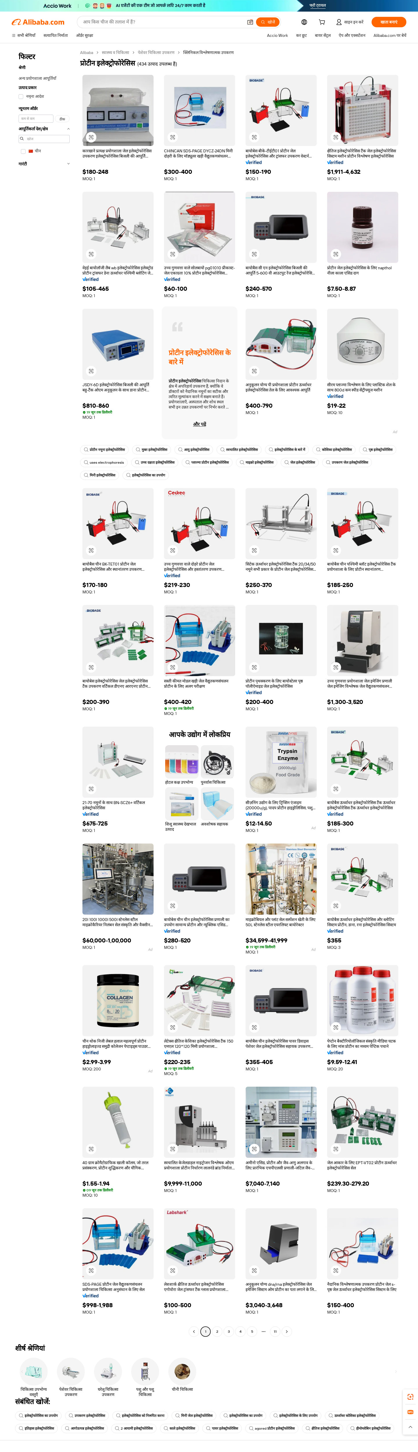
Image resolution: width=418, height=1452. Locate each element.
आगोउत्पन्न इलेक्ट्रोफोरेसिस (84, 1428)
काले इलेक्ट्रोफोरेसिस (179, 1428)
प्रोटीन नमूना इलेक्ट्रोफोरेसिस (104, 449)
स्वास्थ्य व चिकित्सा (115, 52)
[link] (410, 1396)
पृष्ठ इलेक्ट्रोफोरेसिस (377, 449)
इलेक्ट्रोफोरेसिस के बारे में (287, 449)
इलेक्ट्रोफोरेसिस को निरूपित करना (140, 1415)
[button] (250, 22)
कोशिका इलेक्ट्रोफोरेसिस (334, 449)
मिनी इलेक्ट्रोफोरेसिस (99, 475)
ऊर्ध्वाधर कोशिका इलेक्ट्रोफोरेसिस (352, 1415)
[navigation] (44, 692)
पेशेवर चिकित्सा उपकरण (156, 52)
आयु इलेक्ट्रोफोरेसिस (193, 449)
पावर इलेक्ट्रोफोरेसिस (222, 1428)
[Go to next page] (287, 1331)
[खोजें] (268, 22)
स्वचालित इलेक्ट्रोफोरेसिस (239, 449)
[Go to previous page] (194, 1331)
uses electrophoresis (104, 462)
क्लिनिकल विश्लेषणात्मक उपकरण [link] (208, 52)
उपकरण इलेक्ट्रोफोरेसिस (87, 1415)
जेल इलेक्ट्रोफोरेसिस (299, 462)
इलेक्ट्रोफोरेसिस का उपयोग (145, 475)
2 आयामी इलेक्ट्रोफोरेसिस (134, 1428)
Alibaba (86, 52)
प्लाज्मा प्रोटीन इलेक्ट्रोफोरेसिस (207, 462)
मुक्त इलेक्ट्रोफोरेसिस (151, 449)
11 (275, 1332)
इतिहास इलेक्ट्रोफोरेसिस (36, 1428)
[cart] (323, 23)
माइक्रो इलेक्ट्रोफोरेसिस (256, 462)
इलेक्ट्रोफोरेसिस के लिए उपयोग (295, 1415)
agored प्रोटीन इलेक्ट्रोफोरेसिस (272, 1428)
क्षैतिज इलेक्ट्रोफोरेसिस (322, 1428)
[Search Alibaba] (162, 22)
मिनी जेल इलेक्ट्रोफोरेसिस (193, 1415)
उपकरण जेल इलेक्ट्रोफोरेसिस (347, 462)
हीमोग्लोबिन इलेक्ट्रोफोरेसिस (370, 1428)
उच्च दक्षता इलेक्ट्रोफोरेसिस (154, 462)
